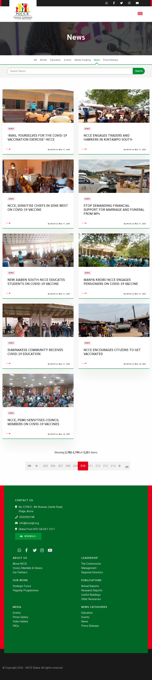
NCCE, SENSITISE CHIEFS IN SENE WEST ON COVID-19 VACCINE (38, 228)
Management (88, 568)
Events (67, 60)
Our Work (20, 580)
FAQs (16, 626)
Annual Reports (90, 586)
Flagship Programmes (26, 590)
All (35, 60)
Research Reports (91, 590)
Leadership (89, 557)
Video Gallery (20, 621)
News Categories (94, 607)
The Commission (91, 563)
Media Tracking (83, 60)
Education (55, 60)
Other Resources (91, 599)
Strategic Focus (22, 586)
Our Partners (20, 572)
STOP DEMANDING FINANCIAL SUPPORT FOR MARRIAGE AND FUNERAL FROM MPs (114, 230)
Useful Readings (91, 594)
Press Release (110, 60)
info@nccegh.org (29, 523)
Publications (91, 580)
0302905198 (26, 517)
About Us (20, 557)
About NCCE (20, 563)
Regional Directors (92, 572)
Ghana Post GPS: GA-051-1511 (37, 529)
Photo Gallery (20, 617)
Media (17, 607)
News (97, 60)
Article (43, 60)
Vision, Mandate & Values (27, 568)
